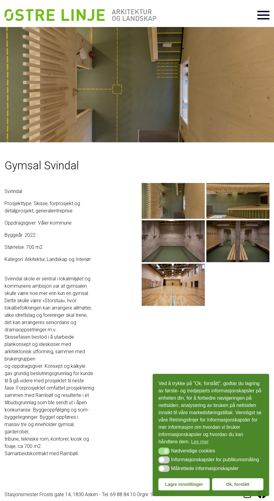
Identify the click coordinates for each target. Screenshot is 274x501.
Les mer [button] (200, 441)
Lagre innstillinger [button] (184, 484)
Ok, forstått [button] (237, 484)
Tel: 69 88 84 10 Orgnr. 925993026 (138, 494)
